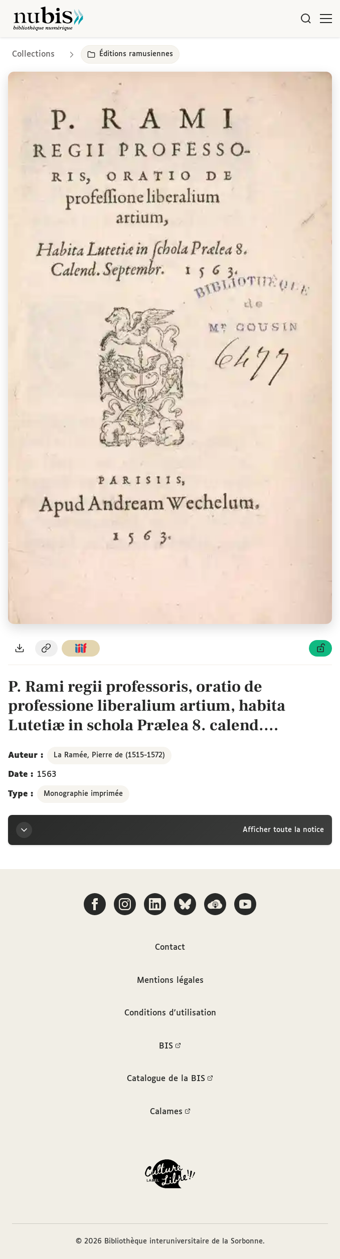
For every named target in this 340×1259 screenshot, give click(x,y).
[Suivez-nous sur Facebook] (95, 904)
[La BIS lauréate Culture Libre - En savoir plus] (170, 1176)
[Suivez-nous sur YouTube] (245, 904)
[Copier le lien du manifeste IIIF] (81, 648)
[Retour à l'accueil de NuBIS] (48, 18)
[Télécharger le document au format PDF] (19, 648)
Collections (33, 54)
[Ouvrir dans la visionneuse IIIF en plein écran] (170, 348)
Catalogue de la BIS (170, 1079)
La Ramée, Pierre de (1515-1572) (109, 755)
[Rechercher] (306, 19)
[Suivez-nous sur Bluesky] (185, 904)
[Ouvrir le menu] (326, 18)
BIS (170, 1046)
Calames (170, 1112)
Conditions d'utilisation (170, 1013)
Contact (170, 947)
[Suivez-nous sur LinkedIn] (155, 904)
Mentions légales (170, 980)
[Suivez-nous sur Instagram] (125, 904)
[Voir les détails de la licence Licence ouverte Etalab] (320, 648)
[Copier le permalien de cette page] (46, 648)
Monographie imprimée (83, 793)
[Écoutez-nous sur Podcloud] (215, 904)
